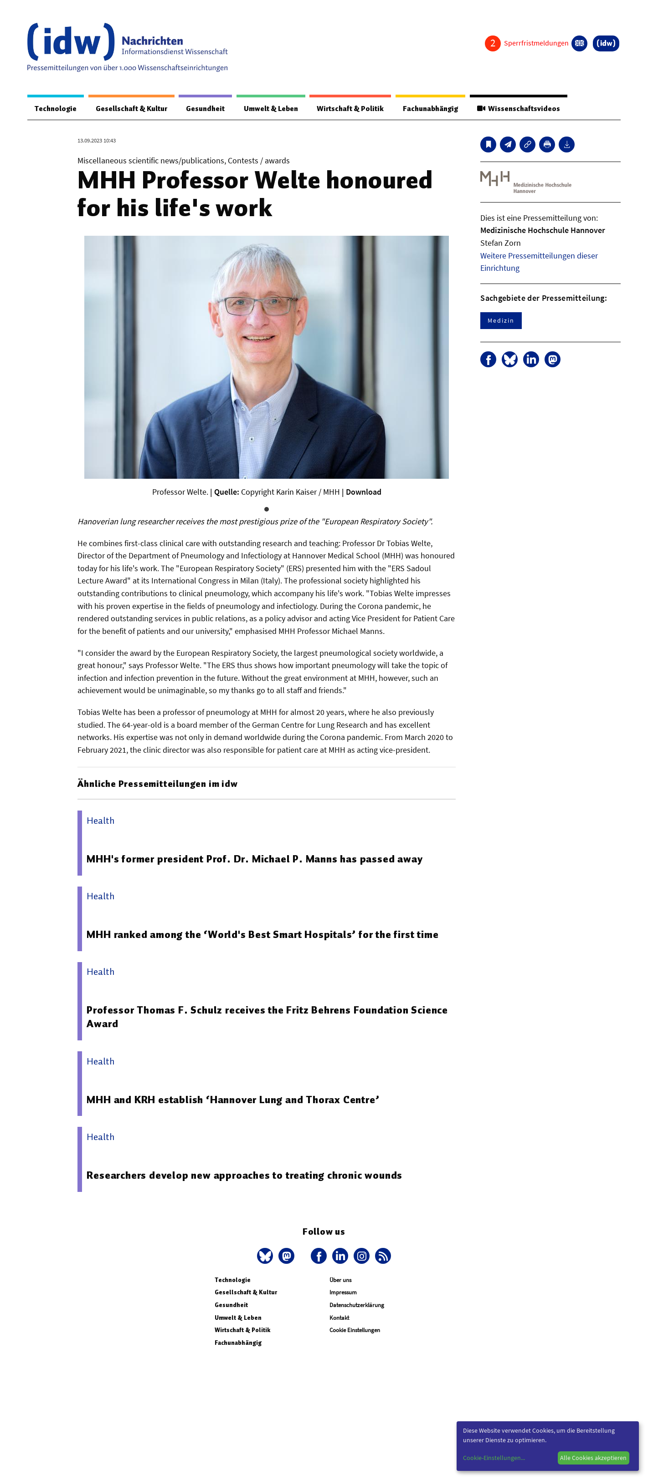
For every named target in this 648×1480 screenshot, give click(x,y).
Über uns (340, 1280)
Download (363, 492)
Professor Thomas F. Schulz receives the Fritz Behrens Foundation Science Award (267, 1016)
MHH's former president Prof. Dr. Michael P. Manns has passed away (254, 859)
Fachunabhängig (430, 108)
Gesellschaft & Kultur (131, 108)
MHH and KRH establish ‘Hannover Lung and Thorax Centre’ (233, 1099)
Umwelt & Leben (271, 108)
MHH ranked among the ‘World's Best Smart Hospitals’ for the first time (262, 934)
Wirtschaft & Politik (350, 108)
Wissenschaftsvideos (518, 108)
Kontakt (339, 1318)
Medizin (501, 320)
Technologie (56, 108)
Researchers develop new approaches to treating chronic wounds (244, 1175)
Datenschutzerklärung (356, 1305)
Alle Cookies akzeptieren (593, 1458)
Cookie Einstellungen (354, 1330)
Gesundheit (205, 108)
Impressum (343, 1292)
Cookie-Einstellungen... (494, 1458)
